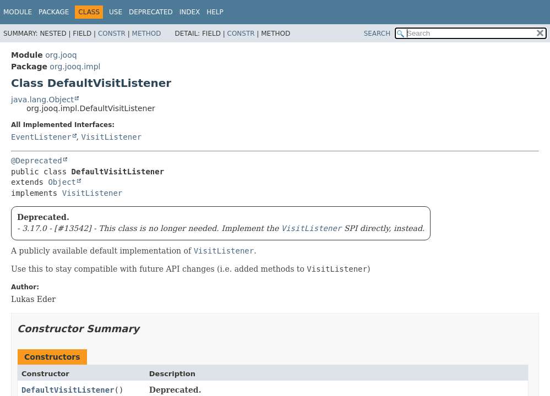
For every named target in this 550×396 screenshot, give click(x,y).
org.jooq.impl (75, 66)
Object (62, 182)
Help (215, 12)
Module (17, 12)
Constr (112, 33)
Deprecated (151, 12)
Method (146, 33)
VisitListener (111, 137)
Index (189, 12)
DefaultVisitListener (68, 390)
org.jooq (61, 55)
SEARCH (377, 33)
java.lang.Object (42, 99)
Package (54, 12)
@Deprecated (36, 160)
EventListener (41, 137)
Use (115, 12)
